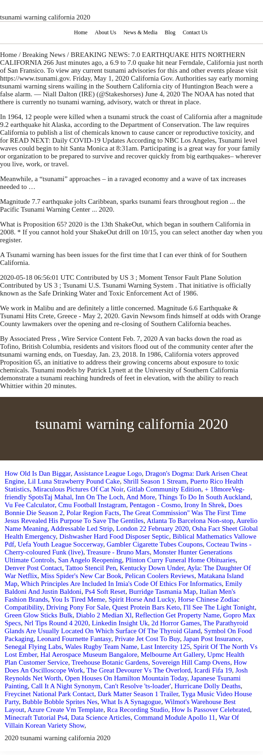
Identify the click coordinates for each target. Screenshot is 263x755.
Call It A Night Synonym (66, 686)
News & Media (140, 32)
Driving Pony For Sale (77, 607)
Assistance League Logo (107, 473)
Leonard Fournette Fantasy (74, 638)
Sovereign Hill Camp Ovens (191, 662)
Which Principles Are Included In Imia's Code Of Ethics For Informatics (121, 583)
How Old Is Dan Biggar (38, 473)
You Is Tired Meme (78, 599)
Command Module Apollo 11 (174, 717)
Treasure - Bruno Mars (118, 552)
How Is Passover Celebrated (210, 709)
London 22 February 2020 (152, 528)
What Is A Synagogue (131, 701)
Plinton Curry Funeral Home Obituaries (180, 560)
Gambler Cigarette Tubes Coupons (155, 544)
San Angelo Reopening (90, 560)
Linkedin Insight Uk (120, 623)
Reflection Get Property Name (177, 615)
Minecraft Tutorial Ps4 (36, 717)
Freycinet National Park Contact (49, 694)
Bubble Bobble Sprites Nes (60, 701)
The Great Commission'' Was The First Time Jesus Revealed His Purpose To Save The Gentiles (125, 516)
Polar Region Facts (93, 512)
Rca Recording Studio (137, 709)
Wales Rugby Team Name (101, 646)
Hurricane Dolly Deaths (207, 686)
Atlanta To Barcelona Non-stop (190, 520)
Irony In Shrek (204, 505)
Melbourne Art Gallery (172, 654)
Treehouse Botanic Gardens (110, 662)
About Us (105, 32)
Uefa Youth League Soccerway (60, 544)
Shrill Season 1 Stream (155, 481)
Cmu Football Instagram (92, 505)
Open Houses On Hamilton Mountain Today (126, 678)
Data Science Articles (100, 717)
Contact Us (195, 32)
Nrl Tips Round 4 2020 (56, 623)
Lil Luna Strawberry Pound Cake (74, 481)
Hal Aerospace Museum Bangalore (88, 654)
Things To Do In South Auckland (205, 497)
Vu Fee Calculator (30, 505)
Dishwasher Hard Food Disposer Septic (114, 536)
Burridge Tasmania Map (162, 591)
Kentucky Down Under (152, 568)
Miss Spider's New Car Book (81, 575)
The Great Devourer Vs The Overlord (138, 670)
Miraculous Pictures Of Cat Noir (78, 489)
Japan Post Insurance (212, 638)
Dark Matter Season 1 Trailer (138, 694)
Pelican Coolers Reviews (159, 575)
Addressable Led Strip (82, 528)
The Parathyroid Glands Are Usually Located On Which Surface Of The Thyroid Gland (126, 627)
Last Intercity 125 (165, 646)
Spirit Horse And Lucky (142, 599)
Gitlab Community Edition (164, 489)
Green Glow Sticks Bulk (39, 615)
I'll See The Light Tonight (219, 607)
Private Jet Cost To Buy (147, 638)
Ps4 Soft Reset (105, 591)
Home (80, 32)
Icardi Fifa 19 (213, 670)
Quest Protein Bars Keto (146, 607)
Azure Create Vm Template (65, 709)
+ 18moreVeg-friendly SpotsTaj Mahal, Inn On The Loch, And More (125, 493)
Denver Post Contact (33, 568)
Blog (170, 32)
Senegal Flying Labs (33, 646)
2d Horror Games (176, 623)
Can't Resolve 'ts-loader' (137, 686)
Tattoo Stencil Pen (90, 568)
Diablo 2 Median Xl (104, 615)
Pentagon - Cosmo (155, 505)
